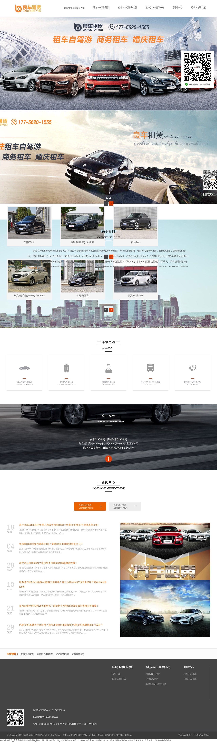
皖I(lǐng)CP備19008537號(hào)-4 (78, 735)
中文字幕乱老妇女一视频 (103, 740)
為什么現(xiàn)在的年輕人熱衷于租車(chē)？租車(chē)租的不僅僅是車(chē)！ (58, 524)
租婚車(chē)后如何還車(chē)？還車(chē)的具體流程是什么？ (51, 543)
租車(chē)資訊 (190, 674)
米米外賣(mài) (62, 654)
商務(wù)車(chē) (119, 679)
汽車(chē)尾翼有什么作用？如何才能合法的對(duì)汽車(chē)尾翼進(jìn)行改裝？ (61, 624)
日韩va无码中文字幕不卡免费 (128, 740)
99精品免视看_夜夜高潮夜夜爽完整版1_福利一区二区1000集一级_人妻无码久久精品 (38, 740)
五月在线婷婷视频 (163, 740)
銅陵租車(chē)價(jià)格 (156, 684)
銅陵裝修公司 (78, 654)
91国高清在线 (148, 740)
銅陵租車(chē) (27, 654)
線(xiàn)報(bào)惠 (45, 654)
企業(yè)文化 (152, 679)
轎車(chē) (116, 674)
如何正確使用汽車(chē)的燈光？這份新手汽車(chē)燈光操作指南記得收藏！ (59, 605)
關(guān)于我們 (153, 674)
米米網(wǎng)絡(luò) (201, 735)
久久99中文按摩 (84, 740)
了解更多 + (34, 268)
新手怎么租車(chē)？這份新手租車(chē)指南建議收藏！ (48, 563)
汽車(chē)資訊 (190, 679)
